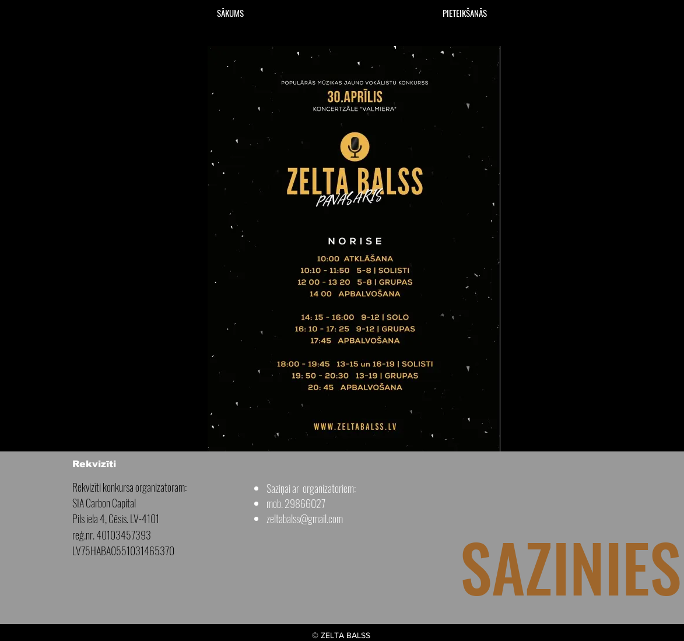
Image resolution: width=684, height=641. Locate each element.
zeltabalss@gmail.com (304, 518)
